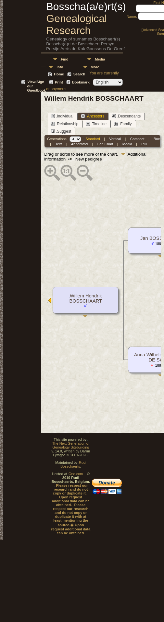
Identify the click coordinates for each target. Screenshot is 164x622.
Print (59, 82)
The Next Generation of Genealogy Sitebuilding (70, 445)
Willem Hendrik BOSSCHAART (85, 298)
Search (79, 74)
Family (123, 123)
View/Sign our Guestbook (36, 82)
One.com (76, 474)
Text (58, 144)
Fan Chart (105, 144)
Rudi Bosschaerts (73, 464)
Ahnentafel (79, 144)
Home (59, 74)
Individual (62, 116)
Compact (137, 139)
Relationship (64, 123)
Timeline (96, 123)
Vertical (115, 139)
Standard (92, 139)
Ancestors (92, 116)
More (95, 67)
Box (157, 139)
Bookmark (81, 82)
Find (64, 59)
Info (60, 67)
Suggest (61, 131)
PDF (144, 144)
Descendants (126, 116)
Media (100, 59)
